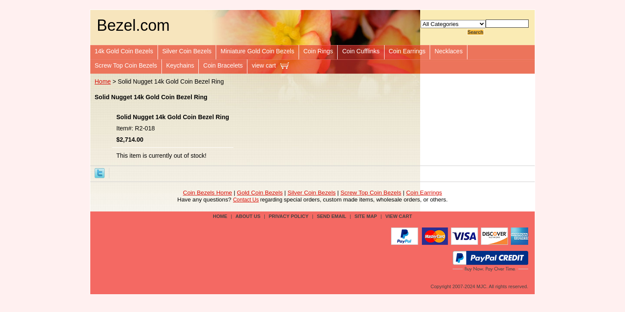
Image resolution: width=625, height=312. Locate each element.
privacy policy (289, 216)
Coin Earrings (407, 51)
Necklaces (448, 51)
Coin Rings (318, 51)
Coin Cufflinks (360, 51)
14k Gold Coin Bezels (124, 51)
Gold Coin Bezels (260, 192)
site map (366, 216)
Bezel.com (133, 25)
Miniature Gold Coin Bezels (257, 51)
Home (103, 81)
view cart (264, 65)
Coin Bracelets (223, 65)
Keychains (180, 65)
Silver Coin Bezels (187, 51)
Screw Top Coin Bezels (126, 65)
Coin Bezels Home (207, 192)
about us (248, 216)
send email (331, 216)
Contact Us (246, 200)
